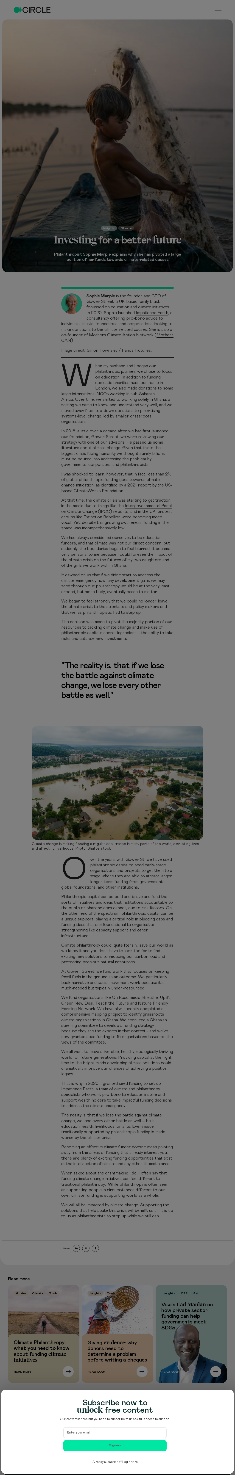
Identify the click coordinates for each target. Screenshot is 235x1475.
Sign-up (115, 1445)
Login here (130, 1462)
